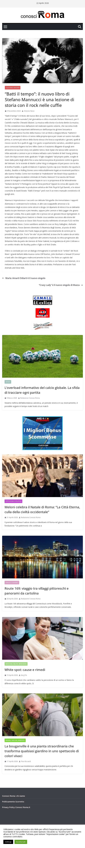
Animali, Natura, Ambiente (15, 740)
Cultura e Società (12, 88)
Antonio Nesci (29, 111)
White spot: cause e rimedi (25, 669)
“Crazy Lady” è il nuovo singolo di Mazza (61, 285)
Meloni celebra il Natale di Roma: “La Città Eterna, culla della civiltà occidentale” (42, 509)
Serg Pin (24, 675)
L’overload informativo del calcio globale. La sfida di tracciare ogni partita (42, 390)
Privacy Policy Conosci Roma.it (16, 807)
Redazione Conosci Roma (30, 398)
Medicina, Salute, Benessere (16, 664)
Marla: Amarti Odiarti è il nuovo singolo (23, 278)
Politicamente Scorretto (13, 801)
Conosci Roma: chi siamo (13, 796)
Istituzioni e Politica (13, 501)
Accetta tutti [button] (21, 842)
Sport (8, 382)
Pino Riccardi (26, 761)
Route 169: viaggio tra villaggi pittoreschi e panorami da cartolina (37, 590)
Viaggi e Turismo (12, 583)
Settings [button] (8, 842)
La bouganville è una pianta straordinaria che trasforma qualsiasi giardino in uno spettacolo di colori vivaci (42, 751)
